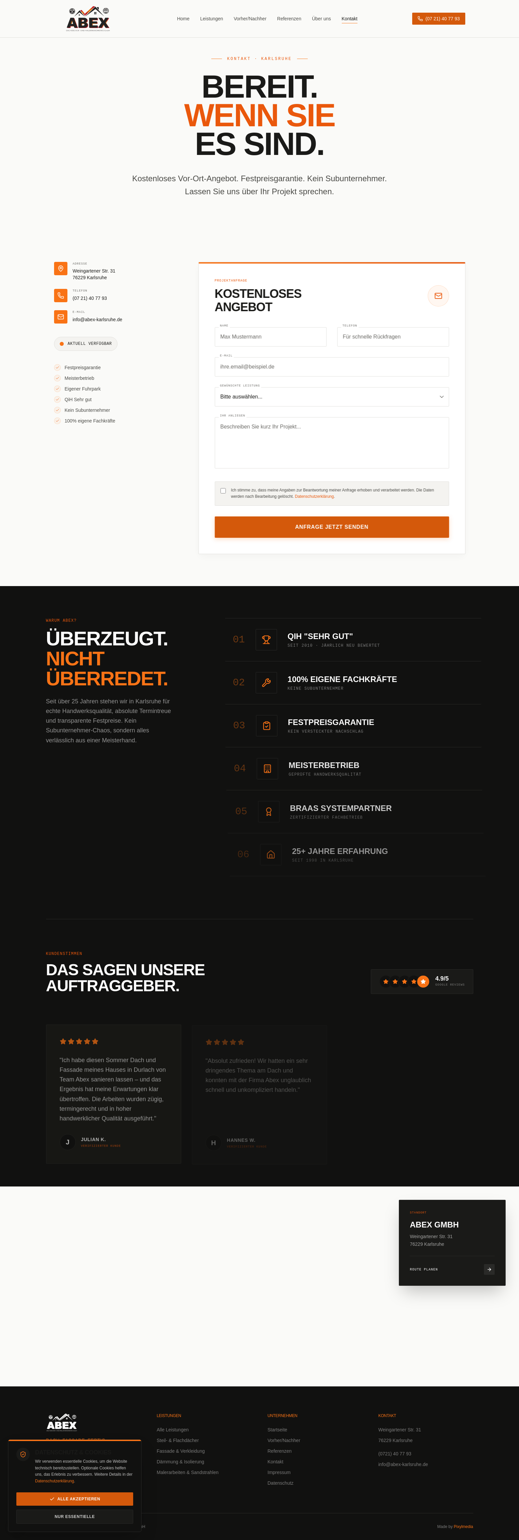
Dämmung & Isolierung (180, 1461)
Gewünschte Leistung (243, 386)
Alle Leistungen (173, 1429)
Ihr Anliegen (235, 416)
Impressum (279, 1472)
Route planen (452, 1269)
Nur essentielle (75, 1516)
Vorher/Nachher (250, 17)
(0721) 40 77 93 (395, 1453)
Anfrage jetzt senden (334, 527)
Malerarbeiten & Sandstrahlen (188, 1472)
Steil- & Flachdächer (178, 1440)
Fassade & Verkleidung (181, 1451)
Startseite (277, 1429)
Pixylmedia (463, 1526)
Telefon (352, 326)
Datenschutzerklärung (54, 1481)
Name (227, 326)
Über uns (321, 17)
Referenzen (289, 17)
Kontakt (349, 18)
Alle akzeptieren (74, 1499)
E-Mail (229, 356)
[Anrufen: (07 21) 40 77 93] (438, 18)
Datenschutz (281, 1483)
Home (183, 17)
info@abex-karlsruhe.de (403, 1464)
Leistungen (211, 17)
